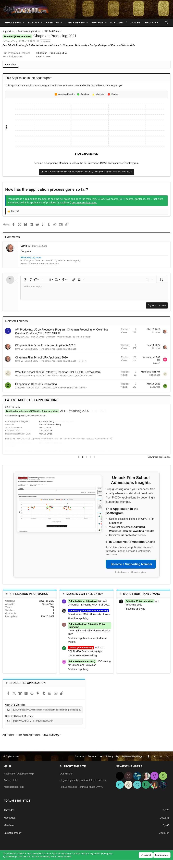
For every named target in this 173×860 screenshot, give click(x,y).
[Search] (166, 22)
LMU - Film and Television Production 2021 (89, 630)
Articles (52, 22)
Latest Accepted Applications (31, 400)
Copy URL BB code (14, 705)
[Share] (109, 451)
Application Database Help (19, 773)
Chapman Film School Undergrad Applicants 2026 (45, 345)
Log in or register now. (84, 202)
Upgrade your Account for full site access (83, 780)
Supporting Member (36, 198)
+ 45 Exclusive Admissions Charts (130, 542)
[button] (24, 22)
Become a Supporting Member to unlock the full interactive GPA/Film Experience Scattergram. (86, 163)
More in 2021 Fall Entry (84, 593)
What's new (13, 22)
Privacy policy (112, 756)
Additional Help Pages (133, 756)
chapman (45, 41)
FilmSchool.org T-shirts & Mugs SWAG (81, 786)
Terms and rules (96, 756)
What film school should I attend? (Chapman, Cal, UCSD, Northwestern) (58, 372)
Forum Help (10, 780)
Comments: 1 (99, 451)
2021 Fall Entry (46, 601)
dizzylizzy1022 (22, 336)
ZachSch (164, 832)
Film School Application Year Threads (58, 349)
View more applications (159, 457)
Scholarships (120, 22)
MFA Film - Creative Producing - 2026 (55, 411)
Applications (75, 22)
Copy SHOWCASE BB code (19, 716)
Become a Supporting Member (131, 564)
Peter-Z (156, 363)
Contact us (80, 756)
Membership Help (14, 786)
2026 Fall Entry (12, 407)
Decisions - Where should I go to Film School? (68, 336)
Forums (33, 22)
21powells (20, 387)
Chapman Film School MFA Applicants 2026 (41, 357)
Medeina (9, 451)
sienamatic (20, 375)
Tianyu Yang (11, 41)
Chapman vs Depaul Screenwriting (36, 384)
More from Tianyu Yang (141, 593)
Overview (10, 64)
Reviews (97, 22)
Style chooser (11, 756)
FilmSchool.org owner (31, 257)
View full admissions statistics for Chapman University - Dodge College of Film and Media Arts (86, 171)
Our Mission (66, 773)
